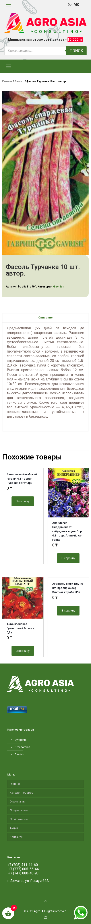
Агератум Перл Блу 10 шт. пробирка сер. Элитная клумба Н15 (67, 588)
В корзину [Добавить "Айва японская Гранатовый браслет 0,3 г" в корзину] (22, 650)
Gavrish (19, 81)
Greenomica (22, 747)
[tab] (45, 317)
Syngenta (21, 739)
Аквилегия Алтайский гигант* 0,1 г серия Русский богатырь (22, 478)
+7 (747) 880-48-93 (23, 873)
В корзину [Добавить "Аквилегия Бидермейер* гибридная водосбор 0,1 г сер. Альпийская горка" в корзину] (68, 558)
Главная (7, 81)
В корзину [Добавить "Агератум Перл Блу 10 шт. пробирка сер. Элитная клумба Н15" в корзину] (68, 610)
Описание (45, 317)
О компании (17, 801)
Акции (14, 828)
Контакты (16, 837)
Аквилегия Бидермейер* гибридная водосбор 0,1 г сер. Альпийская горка (67, 531)
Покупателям (19, 810)
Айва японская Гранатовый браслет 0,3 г (21, 628)
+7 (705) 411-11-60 (22, 865)
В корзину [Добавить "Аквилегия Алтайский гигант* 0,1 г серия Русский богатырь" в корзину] (22, 501)
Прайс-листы (19, 819)
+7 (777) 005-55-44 (23, 869)
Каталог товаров (21, 792)
